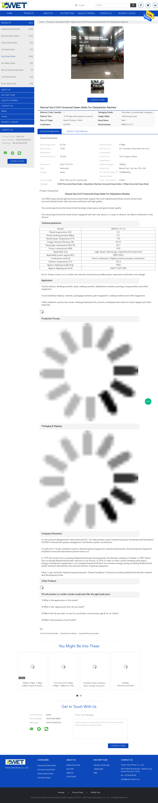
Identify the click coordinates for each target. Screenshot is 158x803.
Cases (4, 117)
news (3, 111)
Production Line (102, 765)
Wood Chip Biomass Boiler (17, 70)
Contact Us (106, 13)
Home (9, 13)
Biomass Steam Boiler (17, 36)
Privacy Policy (77, 792)
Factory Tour (67, 13)
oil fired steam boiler (49, 633)
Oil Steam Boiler (17, 49)
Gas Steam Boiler (17, 56)
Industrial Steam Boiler (17, 29)
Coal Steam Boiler (17, 77)
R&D (95, 773)
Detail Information (49, 131)
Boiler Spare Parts (17, 83)
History (70, 769)
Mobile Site (95, 792)
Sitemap (61, 792)
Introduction (73, 765)
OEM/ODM (98, 769)
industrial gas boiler (68, 633)
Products (29, 13)
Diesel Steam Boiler (17, 42)
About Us (48, 13)
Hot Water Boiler (17, 63)
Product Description (77, 131)
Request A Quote (127, 13)
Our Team (71, 777)
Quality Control (86, 13)
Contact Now (97, 100)
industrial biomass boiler (89, 633)
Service (70, 773)
